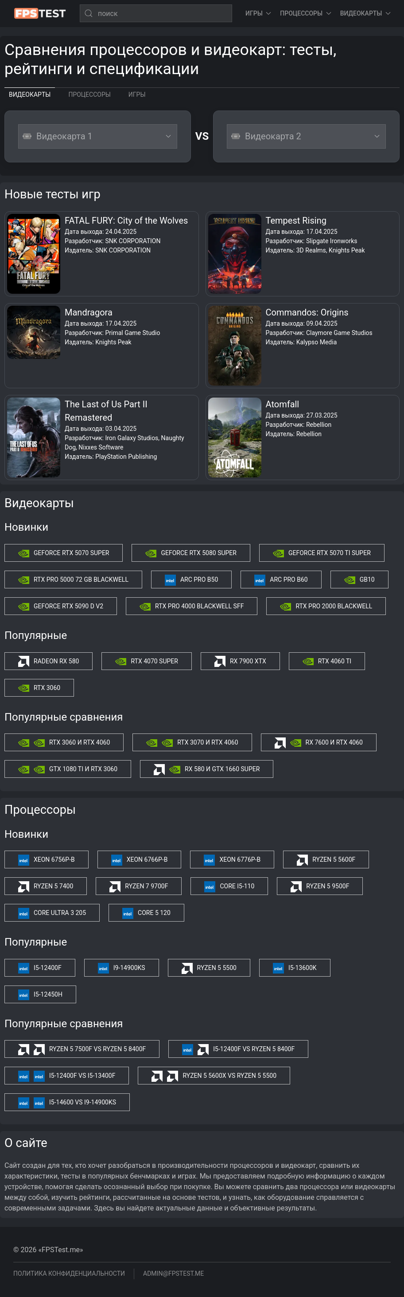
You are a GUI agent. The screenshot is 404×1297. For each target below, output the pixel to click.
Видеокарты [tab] (29, 94)
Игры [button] (258, 13)
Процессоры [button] (305, 13)
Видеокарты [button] (365, 13)
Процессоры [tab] (89, 94)
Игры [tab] (137, 94)
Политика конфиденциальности (69, 1273)
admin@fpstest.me (173, 1273)
